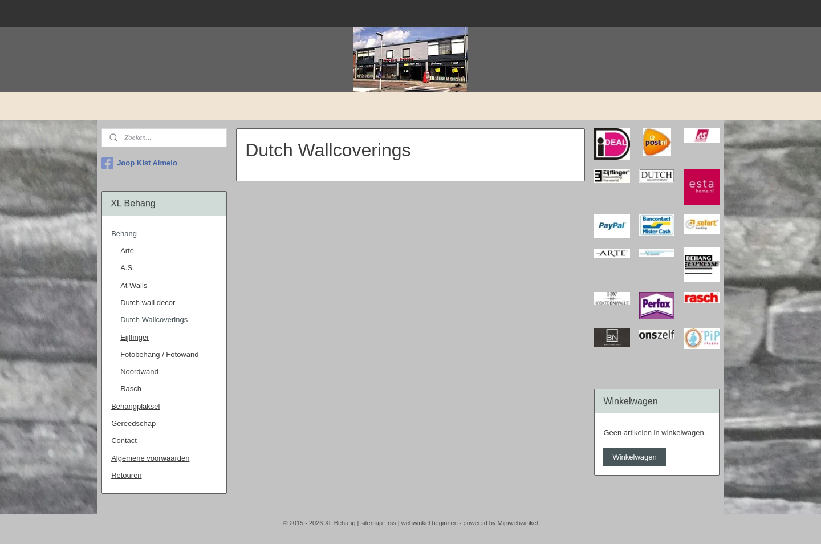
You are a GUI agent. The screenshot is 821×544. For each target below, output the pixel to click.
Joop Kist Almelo (139, 163)
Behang (124, 233)
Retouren (126, 475)
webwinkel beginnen (429, 522)
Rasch (130, 388)
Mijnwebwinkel (517, 522)
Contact (124, 440)
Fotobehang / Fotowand (159, 354)
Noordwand (139, 371)
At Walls (133, 285)
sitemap (372, 522)
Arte (127, 250)
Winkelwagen (634, 457)
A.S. (127, 267)
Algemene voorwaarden (150, 458)
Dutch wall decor (147, 302)
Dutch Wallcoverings (154, 319)
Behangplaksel (135, 406)
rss (392, 522)
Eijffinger (134, 337)
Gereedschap (133, 423)
